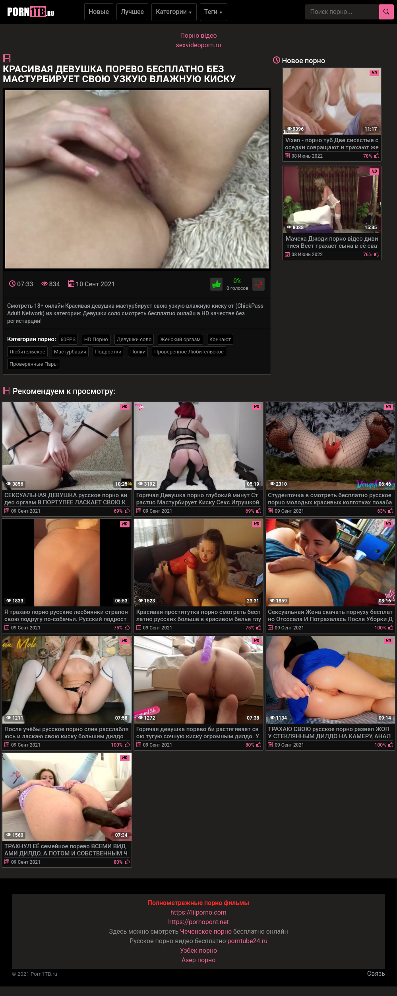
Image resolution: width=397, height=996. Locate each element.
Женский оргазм (180, 339)
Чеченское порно (206, 931)
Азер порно (199, 960)
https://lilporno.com (198, 912)
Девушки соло (134, 339)
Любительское (27, 352)
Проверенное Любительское (189, 352)
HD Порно (96, 339)
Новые (99, 11)
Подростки (108, 352)
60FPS (68, 339)
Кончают (220, 339)
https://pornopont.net (198, 922)
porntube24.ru (247, 941)
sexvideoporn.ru (198, 45)
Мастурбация (70, 352)
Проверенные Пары (34, 364)
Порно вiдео (198, 35)
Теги (213, 11)
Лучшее (132, 11)
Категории (174, 11)
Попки (138, 352)
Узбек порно (198, 950)
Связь (376, 973)
